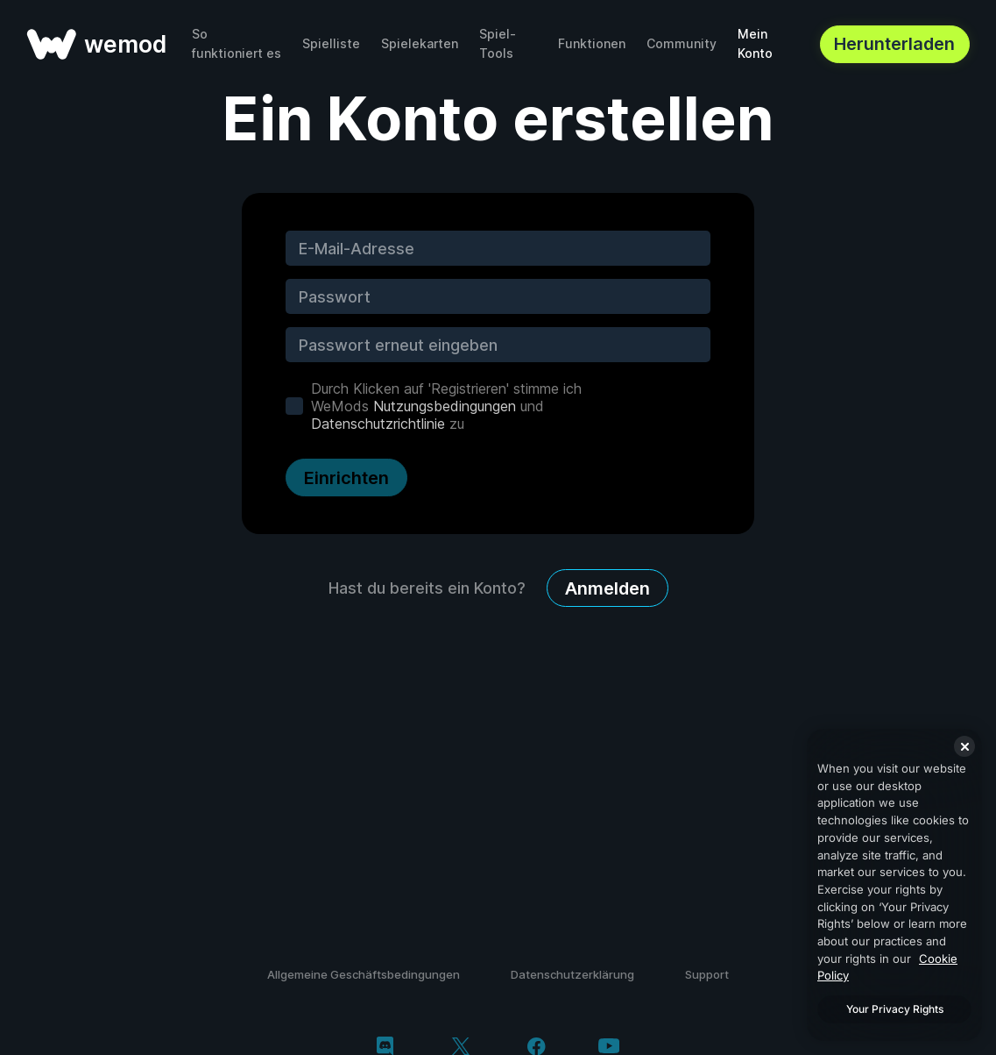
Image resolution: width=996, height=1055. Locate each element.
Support (707, 974)
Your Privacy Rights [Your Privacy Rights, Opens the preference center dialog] (894, 1009)
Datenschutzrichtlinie (378, 423)
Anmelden (607, 588)
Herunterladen (894, 43)
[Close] (964, 746)
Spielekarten (419, 43)
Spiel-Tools (497, 43)
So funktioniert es (236, 43)
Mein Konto (755, 43)
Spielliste (331, 43)
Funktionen (591, 43)
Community (681, 43)
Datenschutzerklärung (572, 974)
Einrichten (346, 477)
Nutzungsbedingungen (444, 406)
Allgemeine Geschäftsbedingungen (363, 974)
